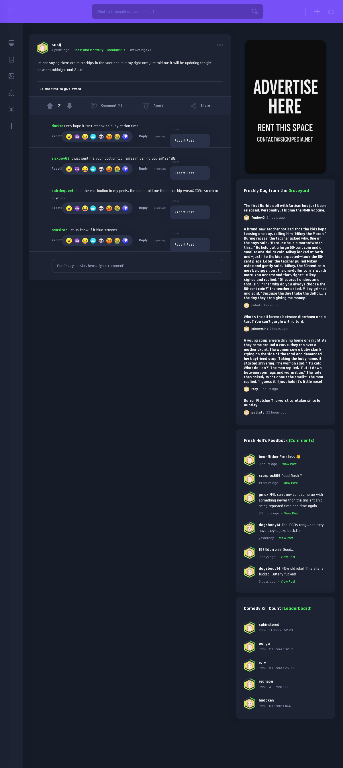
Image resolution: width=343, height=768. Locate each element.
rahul (255, 305)
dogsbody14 (270, 525)
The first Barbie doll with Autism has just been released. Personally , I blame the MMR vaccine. (285, 208)
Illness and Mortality (88, 50)
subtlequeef (62, 190)
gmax (263, 494)
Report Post (184, 140)
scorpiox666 (270, 475)
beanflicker (269, 456)
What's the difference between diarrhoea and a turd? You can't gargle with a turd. (285, 319)
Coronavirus (116, 50)
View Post (289, 464)
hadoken (266, 700)
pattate (257, 412)
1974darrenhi (270, 549)
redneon (266, 681)
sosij (56, 45)
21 (149, 50)
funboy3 (258, 217)
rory (254, 389)
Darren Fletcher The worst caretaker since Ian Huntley (283, 403)
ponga (264, 643)
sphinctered (269, 624)
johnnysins (259, 329)
